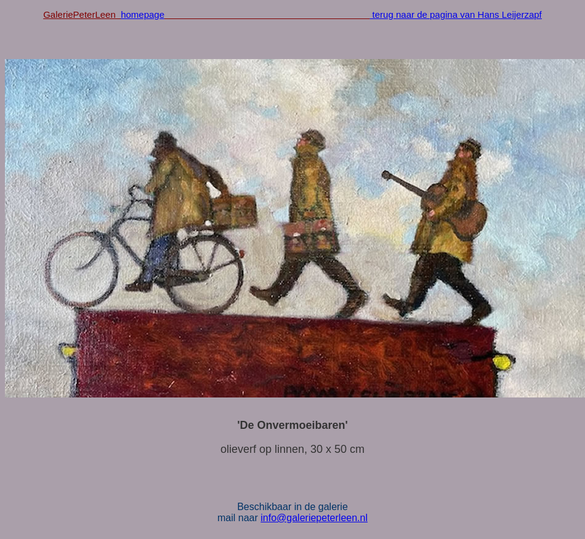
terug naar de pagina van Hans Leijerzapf (455, 14)
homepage (142, 14)
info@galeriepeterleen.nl (314, 518)
